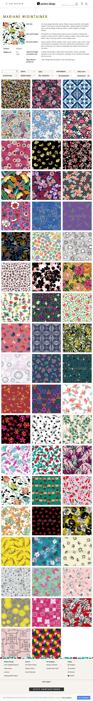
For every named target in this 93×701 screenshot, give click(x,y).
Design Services (30, 668)
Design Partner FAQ (52, 668)
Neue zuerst (81, 72)
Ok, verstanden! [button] (84, 697)
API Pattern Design (30, 665)
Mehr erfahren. (67, 697)
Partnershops (8, 668)
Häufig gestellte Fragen (11, 675)
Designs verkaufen (52, 665)
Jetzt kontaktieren (46, 689)
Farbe (40, 72)
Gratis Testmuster (30, 672)
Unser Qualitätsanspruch (11, 665)
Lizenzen (6, 672)
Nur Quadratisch (64, 76)
